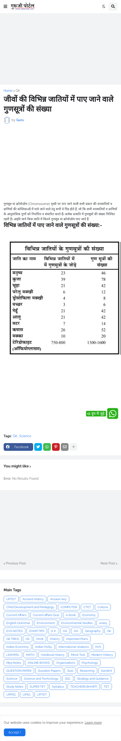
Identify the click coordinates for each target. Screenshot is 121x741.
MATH (30, 654)
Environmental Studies (77, 623)
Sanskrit (106, 670)
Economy (89, 615)
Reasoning (87, 670)
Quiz (70, 670)
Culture (103, 607)
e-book (71, 615)
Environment (46, 623)
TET (106, 686)
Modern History (102, 654)
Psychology (90, 662)
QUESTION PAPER (18, 670)
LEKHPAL (13, 654)
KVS (98, 647)
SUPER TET (37, 686)
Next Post (108, 563)
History (55, 639)
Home (8, 90)
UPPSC (11, 694)
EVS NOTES (14, 631)
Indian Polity (43, 647)
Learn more (93, 722)
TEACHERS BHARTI (83, 686)
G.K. (76, 631)
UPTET (11, 599)
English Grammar (18, 623)
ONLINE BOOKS (39, 662)
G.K (65, 631)
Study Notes (14, 686)
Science (25, 436)
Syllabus (58, 686)
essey (103, 623)
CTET (87, 607)
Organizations (65, 662)
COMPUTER (69, 607)
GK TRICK (12, 639)
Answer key (58, 599)
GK (18, 90)
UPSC (27, 694)
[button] (5, 6)
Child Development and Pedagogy (30, 607)
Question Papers (49, 670)
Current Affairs (16, 615)
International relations (74, 647)
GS (28, 639)
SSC (68, 678)
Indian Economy (17, 647)
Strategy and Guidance (93, 678)
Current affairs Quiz (46, 615)
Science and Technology (41, 678)
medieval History (52, 654)
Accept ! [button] (14, 732)
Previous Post (16, 563)
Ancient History (33, 599)
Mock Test (78, 654)
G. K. (53, 631)
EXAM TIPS (36, 631)
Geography (93, 631)
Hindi (39, 639)
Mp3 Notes (13, 662)
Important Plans (77, 639)
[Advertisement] (60, 49)
